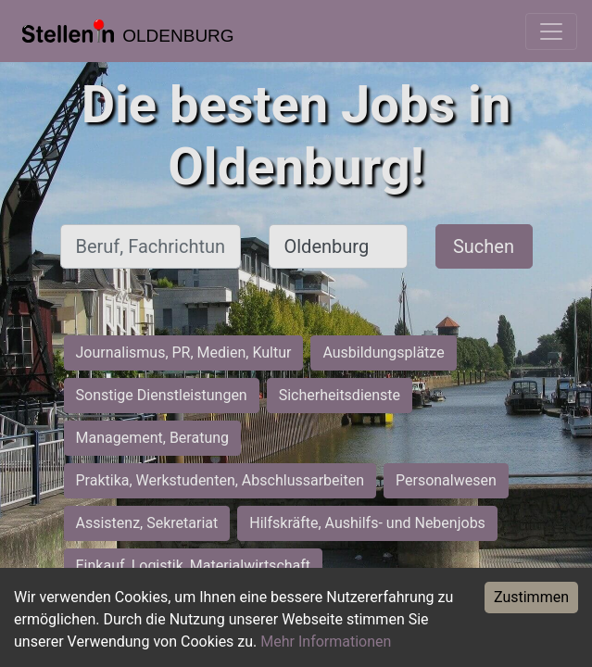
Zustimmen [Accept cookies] (531, 597)
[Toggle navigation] (551, 31)
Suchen (483, 246)
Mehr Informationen (325, 641)
